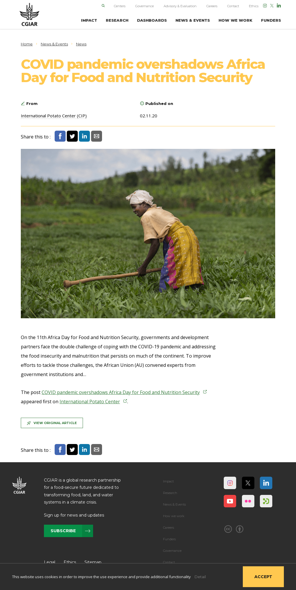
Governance (144, 6)
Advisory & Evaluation (180, 6)
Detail (200, 576)
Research (170, 493)
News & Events (174, 504)
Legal (49, 562)
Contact (233, 6)
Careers (211, 6)
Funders (169, 539)
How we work (173, 516)
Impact (168, 481)
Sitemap (92, 562)
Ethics (253, 6)
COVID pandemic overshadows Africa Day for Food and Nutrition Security (121, 392)
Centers (119, 6)
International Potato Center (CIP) (54, 116)
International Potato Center (90, 401)
